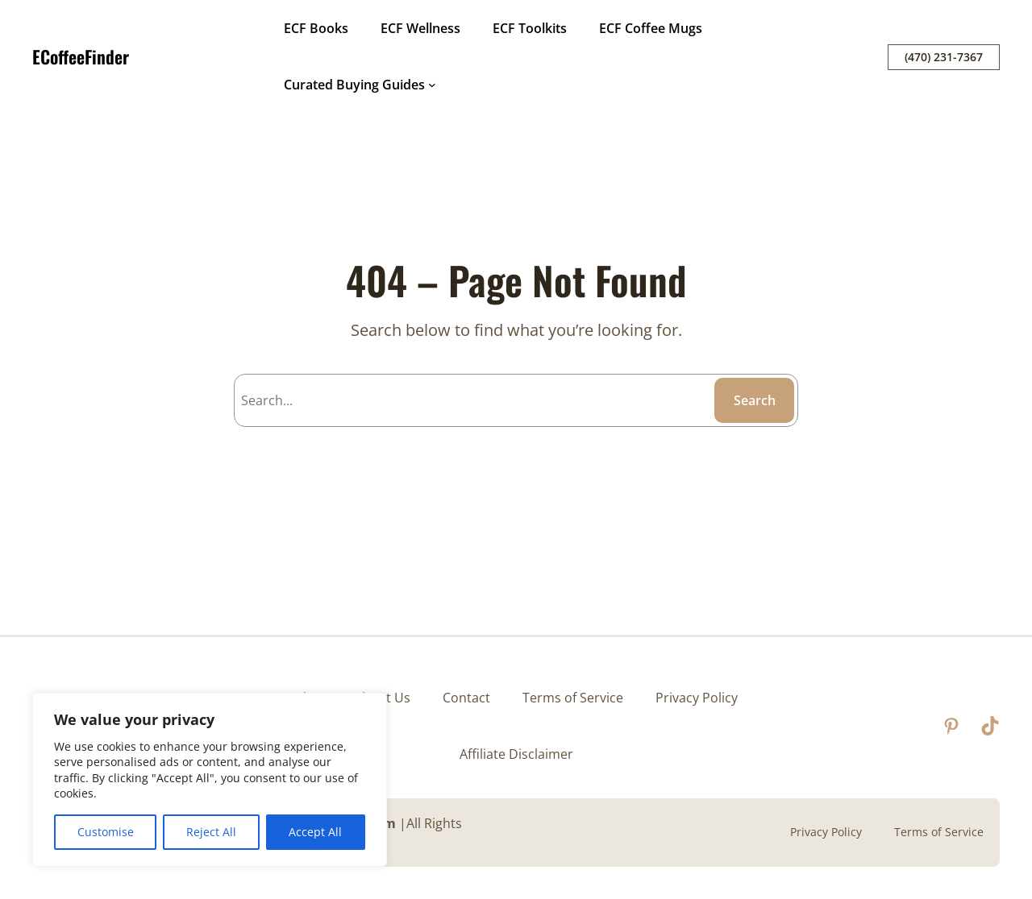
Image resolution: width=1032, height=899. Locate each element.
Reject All (211, 831)
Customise (105, 831)
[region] (209, 780)
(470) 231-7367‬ (944, 56)
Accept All (315, 831)
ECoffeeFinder (80, 56)
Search (755, 400)
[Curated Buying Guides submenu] (432, 85)
